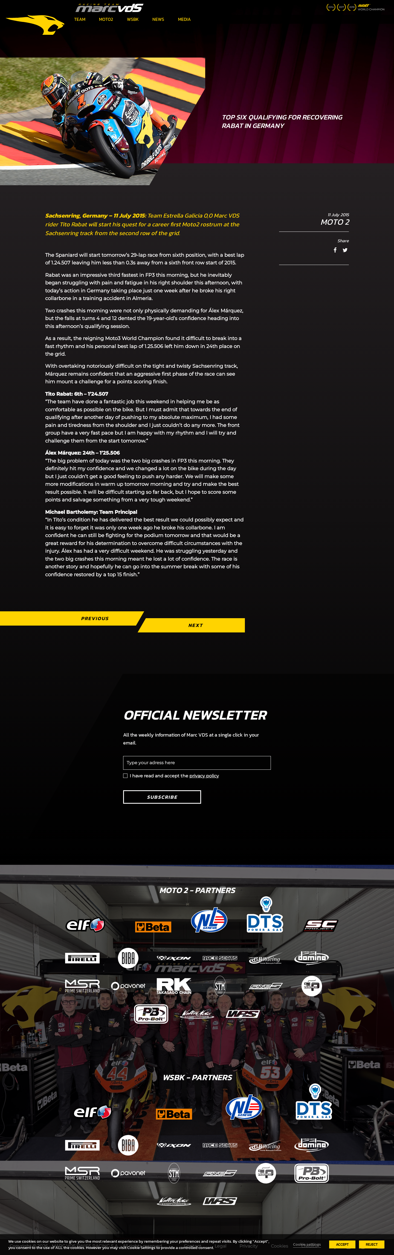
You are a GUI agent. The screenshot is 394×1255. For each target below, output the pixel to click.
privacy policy (204, 775)
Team (79, 19)
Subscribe (162, 797)
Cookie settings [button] (307, 1244)
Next (195, 625)
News (158, 19)
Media (184, 19)
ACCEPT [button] (342, 1244)
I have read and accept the (174, 775)
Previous (95, 618)
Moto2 (106, 19)
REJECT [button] (372, 1244)
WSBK (133, 19)
